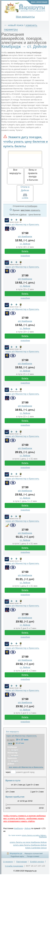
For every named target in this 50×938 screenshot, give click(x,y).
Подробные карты (17, 856)
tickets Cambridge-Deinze (36, 848)
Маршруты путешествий (34, 853)
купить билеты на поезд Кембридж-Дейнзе (28, 842)
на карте (11, 740)
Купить (25, 251)
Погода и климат (33, 856)
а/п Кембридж (25, 236)
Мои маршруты (25, 16)
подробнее (25, 256)
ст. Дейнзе (25, 244)
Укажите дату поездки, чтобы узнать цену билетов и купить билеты (25, 141)
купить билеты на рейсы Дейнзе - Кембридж (34, 836)
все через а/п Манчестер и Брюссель (26, 767)
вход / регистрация (39, 2)
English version (37, 861)
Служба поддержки (14, 866)
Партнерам (21, 861)
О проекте (8, 861)
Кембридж (18, 828)
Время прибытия (14, 797)
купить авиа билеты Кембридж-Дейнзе (30, 845)
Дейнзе (28, 828)
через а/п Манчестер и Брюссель (22, 224)
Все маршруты (12, 732)
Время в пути (12, 780)
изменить (35, 210)
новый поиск (15, 25)
